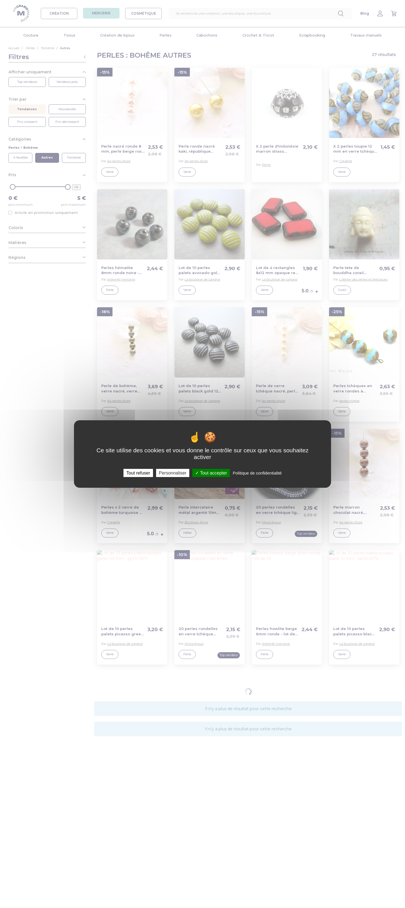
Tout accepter (211, 473)
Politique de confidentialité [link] (257, 473)
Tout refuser (138, 473)
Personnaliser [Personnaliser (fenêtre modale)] (172, 473)
